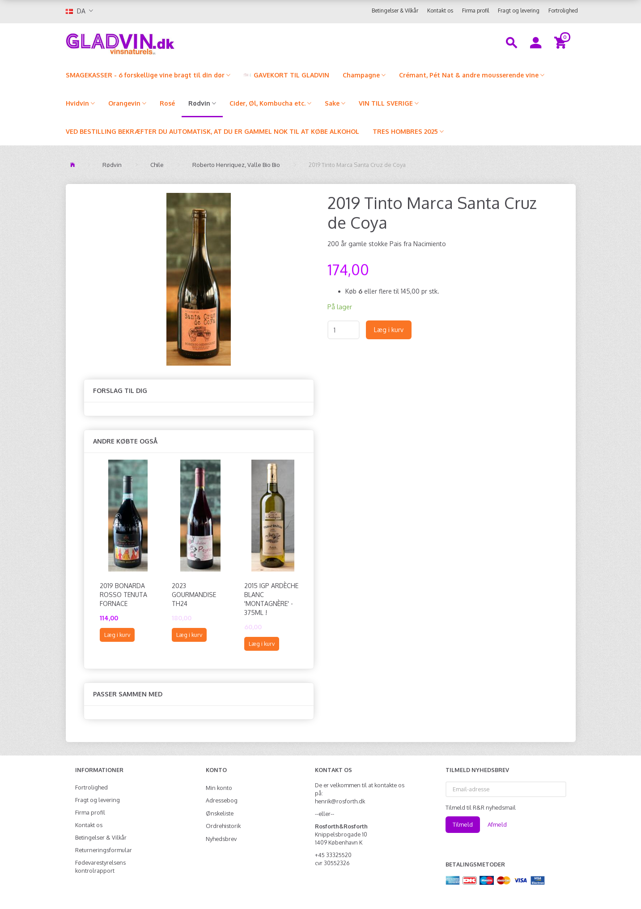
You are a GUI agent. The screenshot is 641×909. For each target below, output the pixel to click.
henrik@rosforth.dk (340, 801)
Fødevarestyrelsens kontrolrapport (100, 866)
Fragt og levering (518, 10)
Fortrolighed (563, 10)
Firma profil (475, 10)
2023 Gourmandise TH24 (194, 594)
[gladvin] (157, 42)
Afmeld (497, 824)
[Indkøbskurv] (562, 42)
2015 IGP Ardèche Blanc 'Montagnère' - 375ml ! (271, 599)
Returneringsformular (103, 850)
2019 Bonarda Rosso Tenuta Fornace (123, 594)
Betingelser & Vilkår (395, 10)
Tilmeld (463, 824)
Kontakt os (440, 10)
